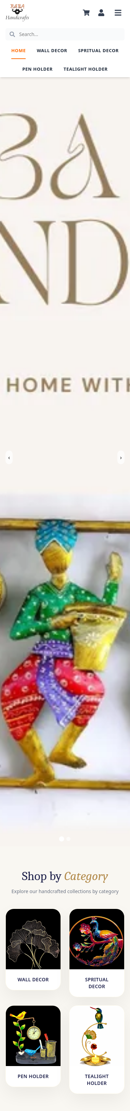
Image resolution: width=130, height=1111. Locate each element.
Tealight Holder (86, 69)
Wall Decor (52, 50)
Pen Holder (37, 69)
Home (18, 50)
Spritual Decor (98, 50)
